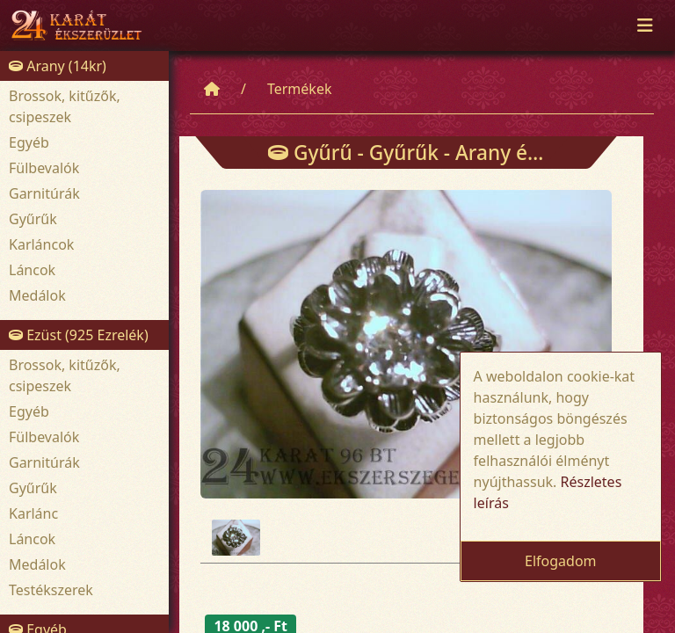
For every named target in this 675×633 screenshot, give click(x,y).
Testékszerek (51, 590)
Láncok (32, 270)
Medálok (37, 295)
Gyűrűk (33, 219)
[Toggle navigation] (645, 25)
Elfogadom (561, 561)
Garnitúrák (44, 193)
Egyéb (29, 142)
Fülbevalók (44, 168)
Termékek (299, 88)
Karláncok (41, 244)
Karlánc (33, 513)
